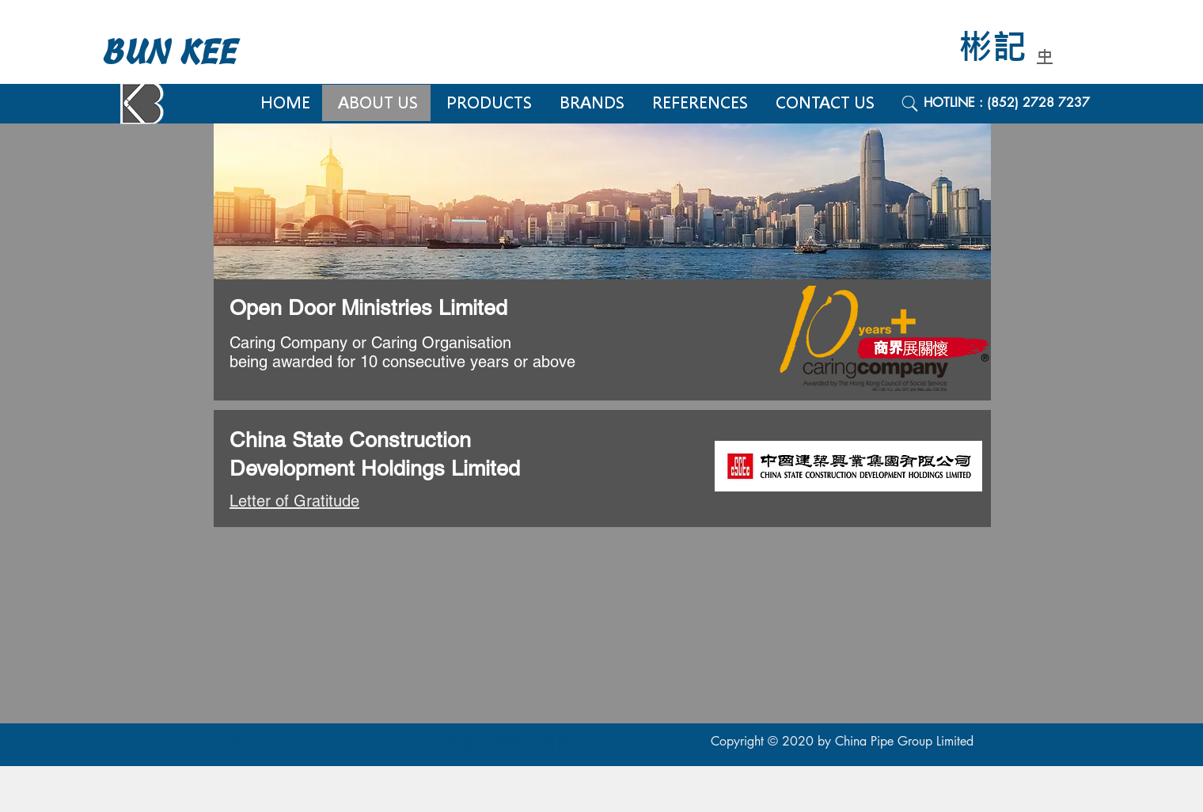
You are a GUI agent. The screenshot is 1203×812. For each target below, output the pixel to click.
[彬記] (1003, 48)
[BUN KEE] (186, 52)
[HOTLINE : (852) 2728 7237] (1024, 103)
